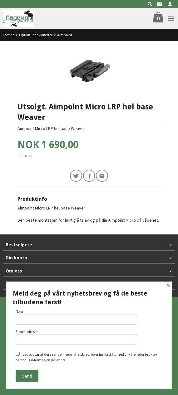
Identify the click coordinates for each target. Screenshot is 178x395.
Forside (8, 34)
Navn (76, 317)
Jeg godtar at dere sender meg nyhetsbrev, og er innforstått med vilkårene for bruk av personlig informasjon (86, 357)
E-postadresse (76, 337)
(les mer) (58, 360)
